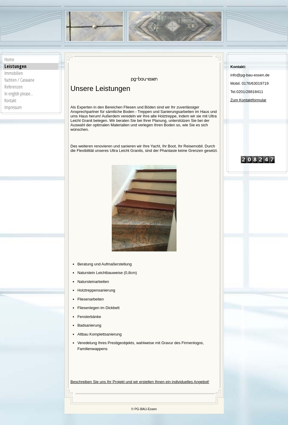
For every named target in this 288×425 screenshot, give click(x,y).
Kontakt (10, 100)
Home (9, 59)
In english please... (18, 93)
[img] (175, 26)
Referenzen (13, 87)
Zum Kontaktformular (248, 100)
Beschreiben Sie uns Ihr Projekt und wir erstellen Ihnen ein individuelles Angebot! (139, 382)
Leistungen (15, 66)
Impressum (13, 107)
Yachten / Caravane (19, 80)
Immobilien (13, 73)
